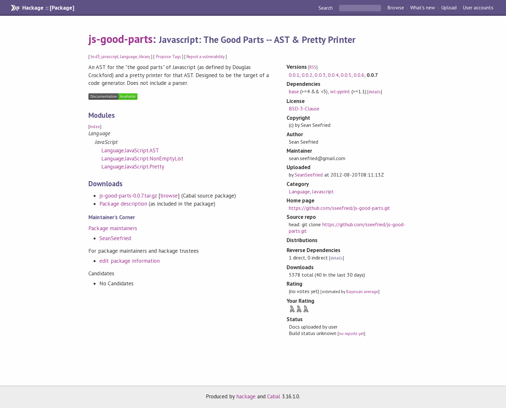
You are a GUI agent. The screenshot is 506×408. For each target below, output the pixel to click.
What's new (422, 8)
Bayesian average (362, 291)
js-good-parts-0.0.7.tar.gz (128, 195)
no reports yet (351, 333)
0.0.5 (346, 75)
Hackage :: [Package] (48, 8)
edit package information (129, 260)
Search (326, 8)
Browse (395, 8)
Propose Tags (168, 56)
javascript (109, 56)
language (128, 56)
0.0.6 (359, 75)
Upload (449, 8)
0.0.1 (294, 75)
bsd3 (95, 56)
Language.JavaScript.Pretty (132, 166)
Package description (123, 203)
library (144, 56)
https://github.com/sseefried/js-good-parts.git (339, 208)
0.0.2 (307, 75)
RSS (312, 67)
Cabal (273, 396)
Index (95, 126)
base (294, 91)
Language (299, 191)
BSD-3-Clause (304, 108)
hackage (246, 396)
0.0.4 (333, 75)
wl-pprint (340, 91)
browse (169, 195)
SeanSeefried (115, 238)
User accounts (478, 8)
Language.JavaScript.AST (130, 150)
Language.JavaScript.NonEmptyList (142, 158)
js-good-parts (120, 39)
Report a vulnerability (206, 56)
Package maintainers (112, 228)
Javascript (322, 191)
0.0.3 (320, 75)
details (375, 92)
